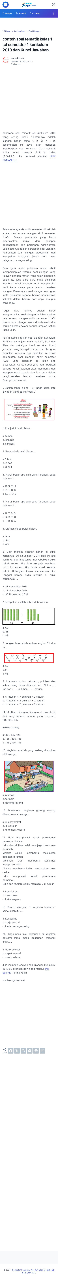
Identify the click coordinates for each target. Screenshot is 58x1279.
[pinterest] (36, 1051)
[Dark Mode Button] (54, 4)
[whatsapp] (23, 1051)
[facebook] (10, 1051)
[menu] (5, 5)
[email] (42, 1051)
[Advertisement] (29, 98)
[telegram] (29, 1051)
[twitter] (17, 1051)
